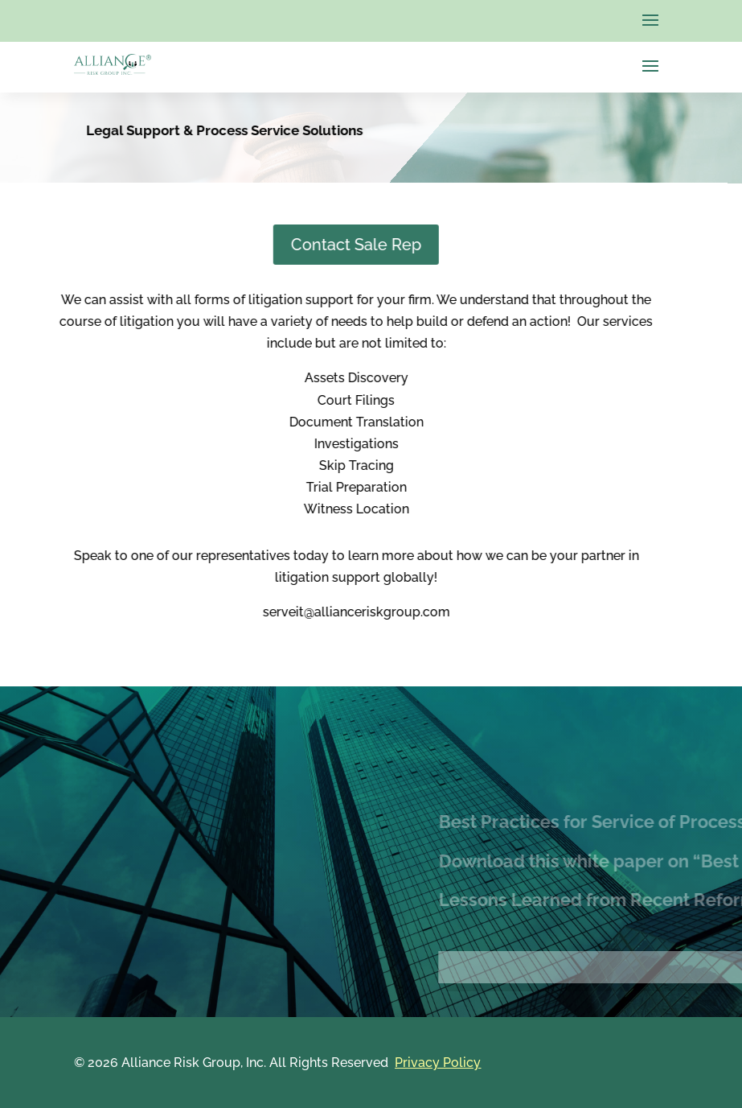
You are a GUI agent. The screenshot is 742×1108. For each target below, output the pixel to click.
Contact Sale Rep (261, 244)
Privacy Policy (438, 1062)
